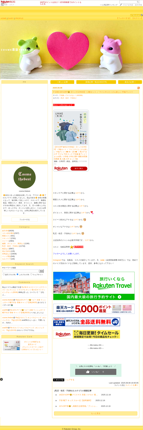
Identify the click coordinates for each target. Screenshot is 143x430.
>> (108, 5)
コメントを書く (131, 385)
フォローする (24, 220)
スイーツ (5, 241)
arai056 (5, 310)
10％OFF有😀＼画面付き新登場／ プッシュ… (78, 406)
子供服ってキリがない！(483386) (71, 95)
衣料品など (6, 254)
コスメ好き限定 (8, 233)
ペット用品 (6, 256)
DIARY (11, 18)
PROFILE (19, 18)
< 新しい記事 (62, 82)
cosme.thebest (7, 300)
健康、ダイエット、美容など (13, 244)
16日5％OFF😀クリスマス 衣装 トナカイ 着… (78, 395)
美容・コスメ (9, 5)
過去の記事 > (130, 82)
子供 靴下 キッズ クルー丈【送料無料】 (75, 400)
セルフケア (6, 259)
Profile (24, 162)
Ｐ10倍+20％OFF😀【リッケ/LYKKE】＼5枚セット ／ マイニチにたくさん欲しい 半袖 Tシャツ (93, 92)
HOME (3, 18)
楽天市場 (138, 5)
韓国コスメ (6, 236)
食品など (5, 249)
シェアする (69, 380)
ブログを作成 (128, 5)
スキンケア (6, 238)
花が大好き (6, 251)
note (102, 260)
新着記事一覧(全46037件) (96, 82)
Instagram (57, 260)
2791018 (135, 15)
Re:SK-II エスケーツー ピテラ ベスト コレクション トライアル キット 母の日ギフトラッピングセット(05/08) (24, 289)
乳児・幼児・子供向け (10, 246)
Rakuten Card (24, 337)
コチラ (78, 193)
